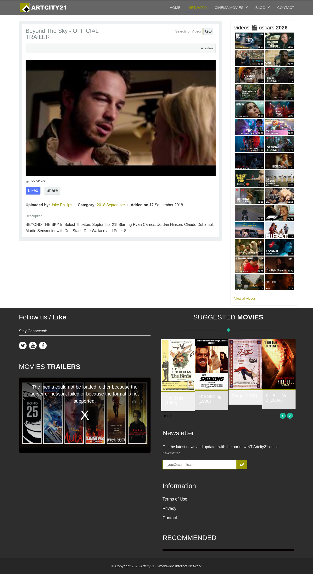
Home (175, 8)
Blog (260, 8)
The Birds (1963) (174, 400)
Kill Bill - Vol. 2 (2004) (278, 398)
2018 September (111, 205)
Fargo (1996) (244, 396)
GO (208, 31)
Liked (33, 190)
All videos (207, 48)
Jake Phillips (62, 205)
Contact (285, 8)
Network (197, 8)
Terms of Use (174, 499)
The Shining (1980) (209, 399)
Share (52, 190)
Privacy (169, 508)
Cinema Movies (229, 8)
